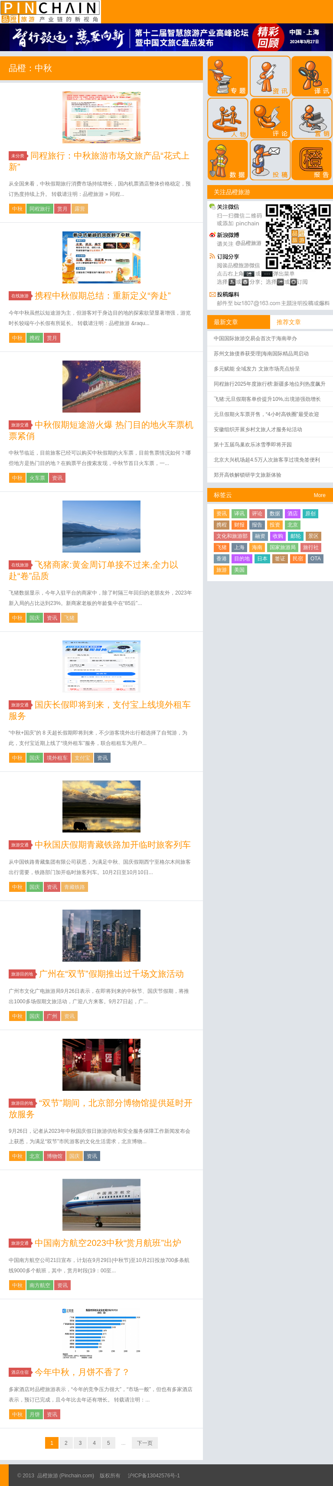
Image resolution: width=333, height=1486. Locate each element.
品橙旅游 (50, 11)
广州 (52, 1016)
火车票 (37, 478)
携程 (34, 338)
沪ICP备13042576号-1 (154, 1476)
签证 (280, 559)
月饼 (34, 1414)
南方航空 (39, 1285)
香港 (221, 559)
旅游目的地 (23, 974)
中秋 (17, 209)
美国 (239, 570)
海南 (257, 547)
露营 (80, 209)
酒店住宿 (21, 1372)
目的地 (242, 559)
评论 (257, 514)
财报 (239, 525)
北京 (34, 1156)
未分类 (19, 155)
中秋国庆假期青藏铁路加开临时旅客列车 (113, 844)
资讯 (57, 478)
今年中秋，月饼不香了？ (82, 1372)
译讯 (239, 514)
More (320, 495)
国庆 (34, 618)
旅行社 (311, 547)
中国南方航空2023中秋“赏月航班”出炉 (108, 1243)
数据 (275, 514)
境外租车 (57, 758)
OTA (315, 559)
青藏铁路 (74, 887)
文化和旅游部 (232, 536)
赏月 (62, 209)
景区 (313, 536)
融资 (260, 536)
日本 (262, 559)
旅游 (221, 570)
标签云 (223, 494)
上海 (239, 547)
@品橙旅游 (248, 243)
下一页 (145, 1443)
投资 (275, 525)
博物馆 (54, 1156)
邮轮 (296, 536)
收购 (278, 536)
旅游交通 (21, 425)
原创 (310, 514)
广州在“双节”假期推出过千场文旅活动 (111, 974)
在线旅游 (21, 295)
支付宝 (82, 758)
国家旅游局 (283, 547)
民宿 (298, 559)
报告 (257, 525)
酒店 (292, 514)
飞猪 (69, 618)
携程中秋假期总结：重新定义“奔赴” (102, 295)
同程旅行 (39, 209)
